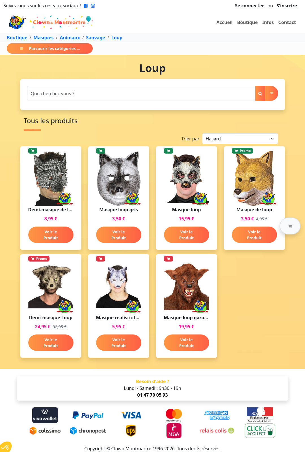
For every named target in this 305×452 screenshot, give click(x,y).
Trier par (190, 139)
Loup (116, 37)
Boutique (247, 22)
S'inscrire (286, 6)
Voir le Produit (51, 234)
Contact (287, 22)
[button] (290, 226)
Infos (268, 22)
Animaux (70, 37)
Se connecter (249, 6)
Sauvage (95, 37)
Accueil (225, 22)
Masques (44, 37)
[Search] (141, 93)
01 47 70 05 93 (152, 395)
